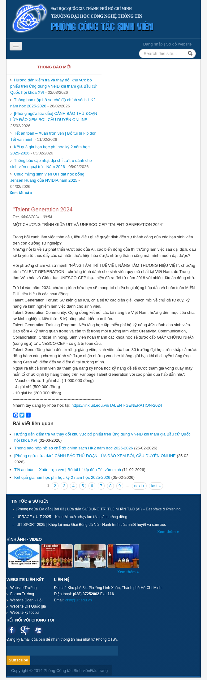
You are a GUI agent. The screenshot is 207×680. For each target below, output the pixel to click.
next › (139, 485)
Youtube (38, 630)
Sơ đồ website (179, 44)
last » (156, 485)
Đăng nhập (152, 44)
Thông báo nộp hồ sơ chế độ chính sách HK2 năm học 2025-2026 (73, 448)
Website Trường (23, 588)
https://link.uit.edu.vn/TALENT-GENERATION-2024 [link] (116, 405)
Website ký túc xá (24, 612)
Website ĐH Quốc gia (28, 606)
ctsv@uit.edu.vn (78, 600)
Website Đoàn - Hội (26, 600)
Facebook (11, 630)
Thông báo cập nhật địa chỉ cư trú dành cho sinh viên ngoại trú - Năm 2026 (51, 163)
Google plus (25, 630)
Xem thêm (167, 532)
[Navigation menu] (16, 46)
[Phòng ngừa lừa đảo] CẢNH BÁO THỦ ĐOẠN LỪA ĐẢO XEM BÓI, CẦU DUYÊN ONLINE (53, 116)
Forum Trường (22, 594)
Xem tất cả (20, 193)
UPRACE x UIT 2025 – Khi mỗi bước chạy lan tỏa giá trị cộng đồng (71, 517)
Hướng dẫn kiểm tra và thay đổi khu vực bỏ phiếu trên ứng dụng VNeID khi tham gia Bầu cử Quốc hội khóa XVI (53, 86)
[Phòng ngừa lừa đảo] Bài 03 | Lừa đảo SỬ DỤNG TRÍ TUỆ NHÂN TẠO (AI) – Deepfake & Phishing (98, 509)
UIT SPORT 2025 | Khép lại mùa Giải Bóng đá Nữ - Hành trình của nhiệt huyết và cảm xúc (91, 524)
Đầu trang (99, 670)
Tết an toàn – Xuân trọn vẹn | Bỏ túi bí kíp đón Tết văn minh (67, 469)
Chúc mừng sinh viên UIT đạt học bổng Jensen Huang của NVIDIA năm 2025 (47, 177)
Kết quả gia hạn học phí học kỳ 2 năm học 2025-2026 (62, 477)
